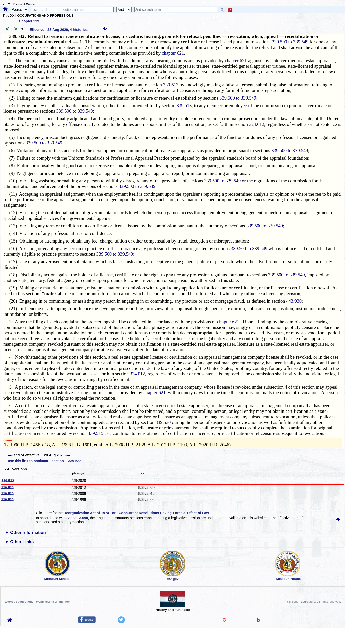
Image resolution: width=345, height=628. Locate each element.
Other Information (28, 532)
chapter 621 (173, 53)
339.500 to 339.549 (290, 41)
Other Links (22, 541)
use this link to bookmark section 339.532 (44, 461)
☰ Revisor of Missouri (21, 4)
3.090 (83, 518)
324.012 (256, 124)
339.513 (171, 84)
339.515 (95, 433)
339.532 (7, 481)
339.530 (163, 422)
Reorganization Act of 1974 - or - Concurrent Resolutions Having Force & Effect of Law (136, 513)
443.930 (294, 301)
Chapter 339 (29, 21)
